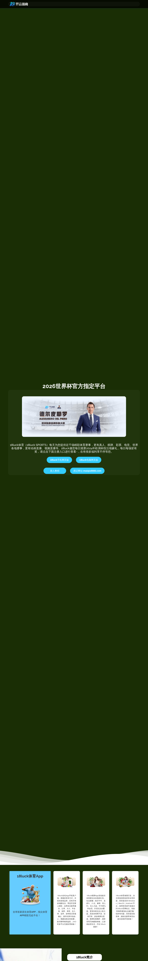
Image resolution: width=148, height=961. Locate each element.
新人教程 (54, 471)
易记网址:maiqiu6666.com (87, 471)
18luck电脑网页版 (88, 460)
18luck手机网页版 (59, 460)
